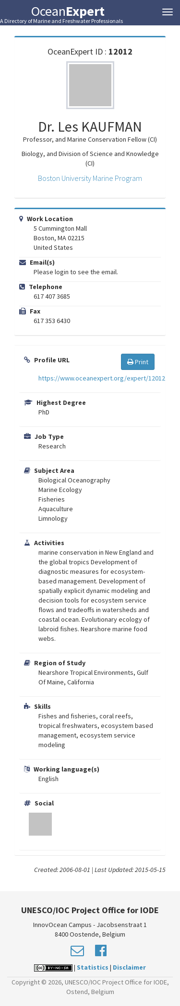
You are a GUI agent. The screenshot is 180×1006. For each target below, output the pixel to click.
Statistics (92, 967)
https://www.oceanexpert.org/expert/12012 (101, 378)
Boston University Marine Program (90, 178)
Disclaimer (129, 967)
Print (137, 362)
